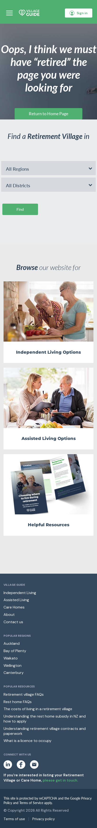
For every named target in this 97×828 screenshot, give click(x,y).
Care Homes (14, 607)
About (9, 614)
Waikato (11, 658)
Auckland (12, 643)
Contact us (13, 621)
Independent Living (20, 592)
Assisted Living (16, 599)
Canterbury (14, 672)
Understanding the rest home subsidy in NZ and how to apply (45, 719)
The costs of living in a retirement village (38, 708)
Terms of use (14, 819)
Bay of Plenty (15, 650)
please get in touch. (60, 780)
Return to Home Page (48, 113)
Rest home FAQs (18, 701)
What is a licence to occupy (27, 740)
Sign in (79, 13)
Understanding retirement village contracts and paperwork (45, 731)
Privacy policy (43, 819)
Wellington (12, 665)
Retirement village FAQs (24, 694)
